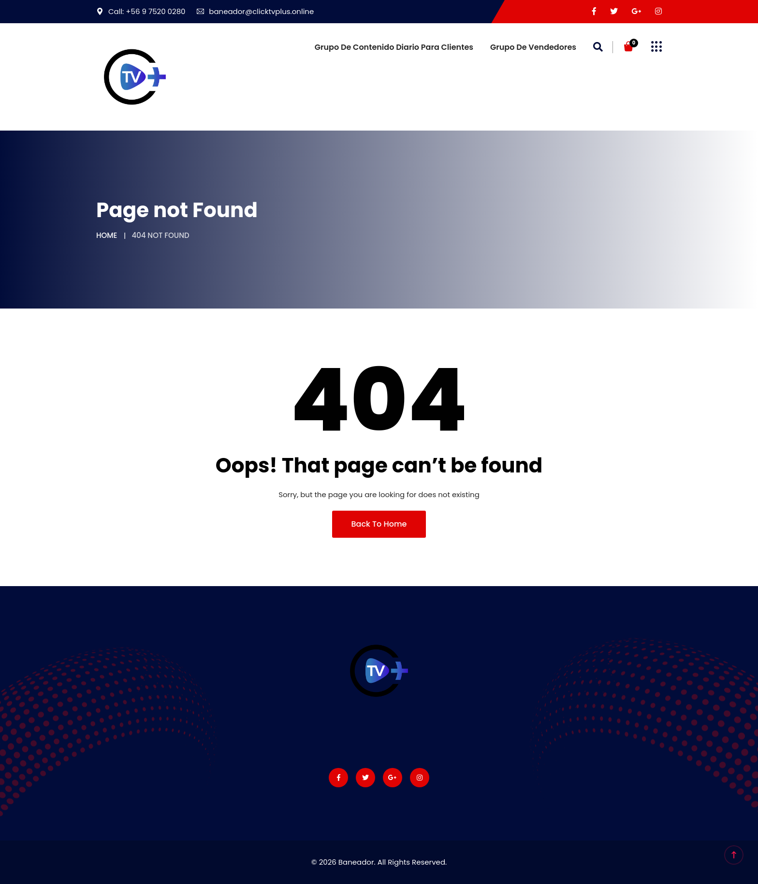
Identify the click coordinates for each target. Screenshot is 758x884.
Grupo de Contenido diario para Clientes (394, 47)
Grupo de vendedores (533, 47)
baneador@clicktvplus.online (255, 11)
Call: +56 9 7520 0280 (141, 11)
